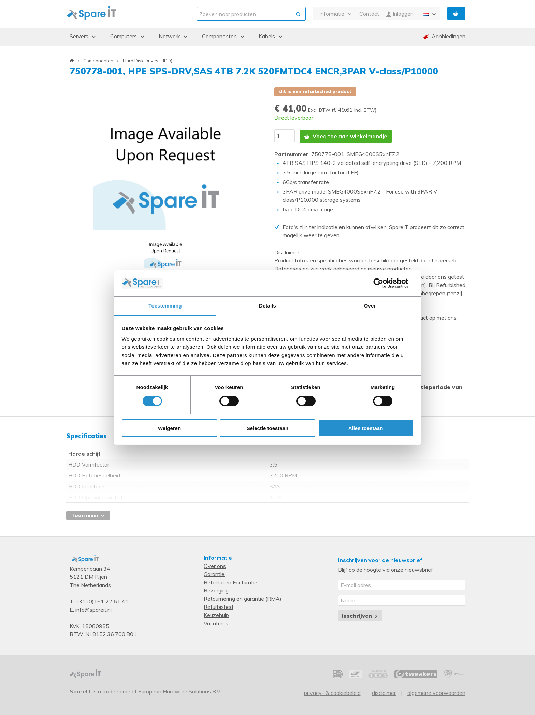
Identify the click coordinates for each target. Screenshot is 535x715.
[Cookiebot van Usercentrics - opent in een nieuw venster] (384, 283)
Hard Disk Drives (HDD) (147, 60)
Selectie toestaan (268, 428)
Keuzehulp (216, 614)
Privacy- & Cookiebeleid (332, 691)
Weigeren (169, 428)
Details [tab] (267, 306)
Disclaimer (384, 691)
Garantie (214, 573)
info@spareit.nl (93, 608)
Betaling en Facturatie (230, 581)
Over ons (215, 564)
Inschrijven (360, 614)
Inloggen (400, 13)
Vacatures (216, 622)
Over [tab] (370, 306)
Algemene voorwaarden (436, 691)
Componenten (98, 60)
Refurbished (218, 605)
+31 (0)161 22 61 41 (102, 600)
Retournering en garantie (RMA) (242, 597)
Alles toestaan (365, 428)
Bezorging (216, 589)
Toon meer (88, 514)
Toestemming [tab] (165, 306)
